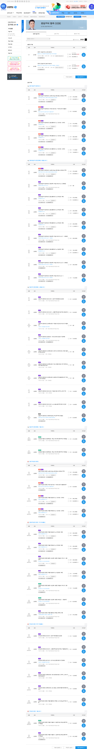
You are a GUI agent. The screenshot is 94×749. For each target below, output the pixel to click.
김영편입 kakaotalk (29, 1)
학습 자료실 (10, 41)
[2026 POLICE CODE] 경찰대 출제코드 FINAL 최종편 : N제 (50, 612)
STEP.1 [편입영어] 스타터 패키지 (45, 52)
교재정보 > (53, 99)
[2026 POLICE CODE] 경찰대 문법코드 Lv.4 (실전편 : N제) (50, 572)
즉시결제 (83, 55)
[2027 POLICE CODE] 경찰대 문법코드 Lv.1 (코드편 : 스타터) (51, 497)
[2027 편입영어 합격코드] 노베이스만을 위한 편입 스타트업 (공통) (52, 95)
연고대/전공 (27, 13)
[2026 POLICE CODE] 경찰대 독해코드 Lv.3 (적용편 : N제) (50, 545)
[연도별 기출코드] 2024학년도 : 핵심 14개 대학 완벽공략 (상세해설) (52, 452)
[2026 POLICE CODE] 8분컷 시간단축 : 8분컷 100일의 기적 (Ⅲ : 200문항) (52, 586)
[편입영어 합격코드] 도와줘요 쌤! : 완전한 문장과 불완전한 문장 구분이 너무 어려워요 (53, 378)
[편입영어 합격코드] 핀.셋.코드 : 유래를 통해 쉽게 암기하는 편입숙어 (53, 312)
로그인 (67, 1)
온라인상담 (26, 16)
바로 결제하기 (80, 77)
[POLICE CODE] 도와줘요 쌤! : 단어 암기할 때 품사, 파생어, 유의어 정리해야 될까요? (53, 675)
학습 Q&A (10, 44)
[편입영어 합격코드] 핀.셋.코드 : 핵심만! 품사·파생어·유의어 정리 (52, 391)
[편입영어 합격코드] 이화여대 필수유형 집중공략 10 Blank (50, 415)
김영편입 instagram (24, 1)
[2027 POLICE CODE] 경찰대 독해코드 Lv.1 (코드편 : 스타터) (51, 510)
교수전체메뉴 (23, 26)
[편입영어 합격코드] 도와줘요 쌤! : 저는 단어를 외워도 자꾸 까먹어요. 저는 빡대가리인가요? (53, 364)
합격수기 (20, 16)
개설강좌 (10, 31)
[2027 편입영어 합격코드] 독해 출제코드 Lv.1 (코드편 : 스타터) (51, 135)
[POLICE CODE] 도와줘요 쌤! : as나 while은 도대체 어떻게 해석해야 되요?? (53, 688)
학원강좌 (10, 53)
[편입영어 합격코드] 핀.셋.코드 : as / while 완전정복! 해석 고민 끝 (52, 404)
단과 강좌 (56, 34)
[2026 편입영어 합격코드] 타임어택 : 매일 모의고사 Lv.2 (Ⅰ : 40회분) (53, 236)
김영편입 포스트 (17, 1)
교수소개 (10, 13)
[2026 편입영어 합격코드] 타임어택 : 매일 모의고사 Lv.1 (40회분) (52, 183)
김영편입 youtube (26, 1)
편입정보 (9, 16)
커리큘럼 (10, 28)
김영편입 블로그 (15, 1)
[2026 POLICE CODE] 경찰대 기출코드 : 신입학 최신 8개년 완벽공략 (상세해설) (52, 735)
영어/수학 (19, 13)
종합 (63, 13)
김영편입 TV (20, 1)
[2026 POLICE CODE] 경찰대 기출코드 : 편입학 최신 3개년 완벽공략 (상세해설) (52, 723)
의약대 (83, 13)
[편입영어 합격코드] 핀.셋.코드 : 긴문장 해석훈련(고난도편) (51, 299)
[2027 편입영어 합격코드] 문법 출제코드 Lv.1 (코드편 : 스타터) (51, 122)
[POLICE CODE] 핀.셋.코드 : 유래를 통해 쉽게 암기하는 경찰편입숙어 (53, 649)
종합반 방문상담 (33, 16)
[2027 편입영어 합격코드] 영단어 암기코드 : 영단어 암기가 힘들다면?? (52, 109)
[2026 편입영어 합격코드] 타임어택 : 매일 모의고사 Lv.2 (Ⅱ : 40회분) (53, 262)
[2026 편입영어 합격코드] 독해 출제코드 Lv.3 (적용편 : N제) (51, 223)
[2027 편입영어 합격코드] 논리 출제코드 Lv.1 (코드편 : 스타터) (51, 149)
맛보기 (41, 57)
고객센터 (85, 1)
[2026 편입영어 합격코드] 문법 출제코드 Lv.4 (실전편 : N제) (51, 249)
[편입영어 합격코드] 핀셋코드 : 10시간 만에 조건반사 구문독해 (51, 336)
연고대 (76, 13)
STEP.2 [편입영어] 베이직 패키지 (45, 63)
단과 (69, 13)
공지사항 (10, 38)
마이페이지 (81, 1)
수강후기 (10, 47)
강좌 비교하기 (69, 77)
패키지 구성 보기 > (59, 56)
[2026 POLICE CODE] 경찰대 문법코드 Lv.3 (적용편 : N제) (50, 532)
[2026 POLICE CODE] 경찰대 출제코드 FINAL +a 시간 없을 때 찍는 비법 (53, 701)
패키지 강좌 (76, 34)
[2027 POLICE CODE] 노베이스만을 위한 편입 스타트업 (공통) (51, 471)
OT (41, 101)
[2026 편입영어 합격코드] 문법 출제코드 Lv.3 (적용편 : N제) (51, 209)
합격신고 (10, 50)
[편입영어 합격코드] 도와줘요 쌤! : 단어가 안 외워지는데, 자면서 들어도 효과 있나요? (53, 351)
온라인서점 (41, 13)
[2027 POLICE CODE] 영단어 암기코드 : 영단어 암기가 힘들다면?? (52, 484)
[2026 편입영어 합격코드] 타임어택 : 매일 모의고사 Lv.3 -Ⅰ (51, 275)
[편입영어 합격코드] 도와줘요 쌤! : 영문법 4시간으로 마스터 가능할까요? (53, 324)
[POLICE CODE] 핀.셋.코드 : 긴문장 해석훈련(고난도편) (50, 635)
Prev (66, 7)
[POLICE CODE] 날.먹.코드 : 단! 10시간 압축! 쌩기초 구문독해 (51, 660)
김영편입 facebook (22, 1)
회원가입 (71, 1)
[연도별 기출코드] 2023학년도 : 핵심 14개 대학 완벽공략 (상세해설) (52, 438)
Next (86, 7)
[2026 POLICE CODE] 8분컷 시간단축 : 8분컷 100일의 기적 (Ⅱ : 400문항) (52, 559)
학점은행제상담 (42, 16)
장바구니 (83, 96)
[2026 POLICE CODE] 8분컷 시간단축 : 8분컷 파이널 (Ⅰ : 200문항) (52, 599)
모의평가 (14, 16)
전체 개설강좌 (36, 34)
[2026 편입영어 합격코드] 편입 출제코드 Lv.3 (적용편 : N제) (51, 196)
